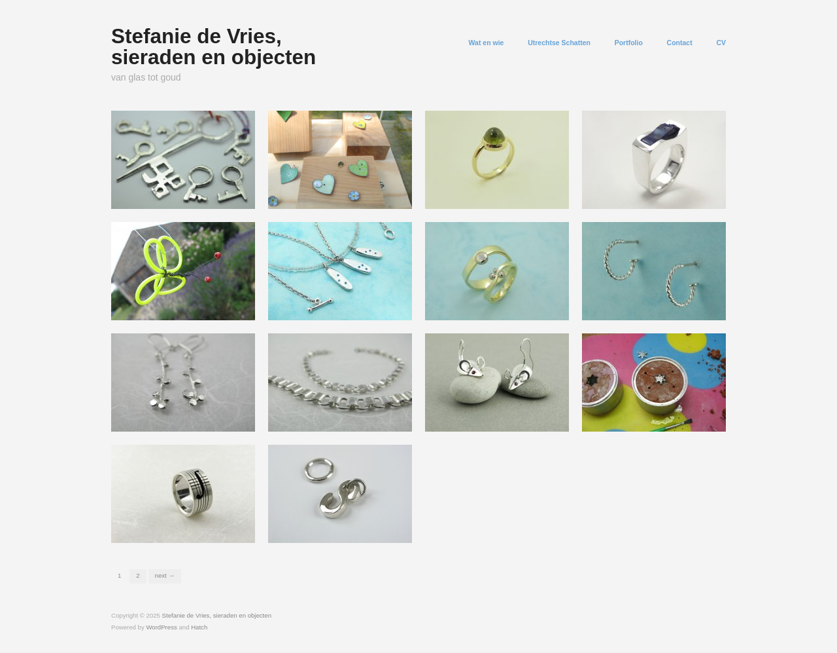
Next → (165, 575)
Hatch (199, 627)
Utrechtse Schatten (559, 43)
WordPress (161, 627)
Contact (679, 43)
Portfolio (629, 43)
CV (721, 43)
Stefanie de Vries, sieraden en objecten (213, 46)
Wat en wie (486, 43)
